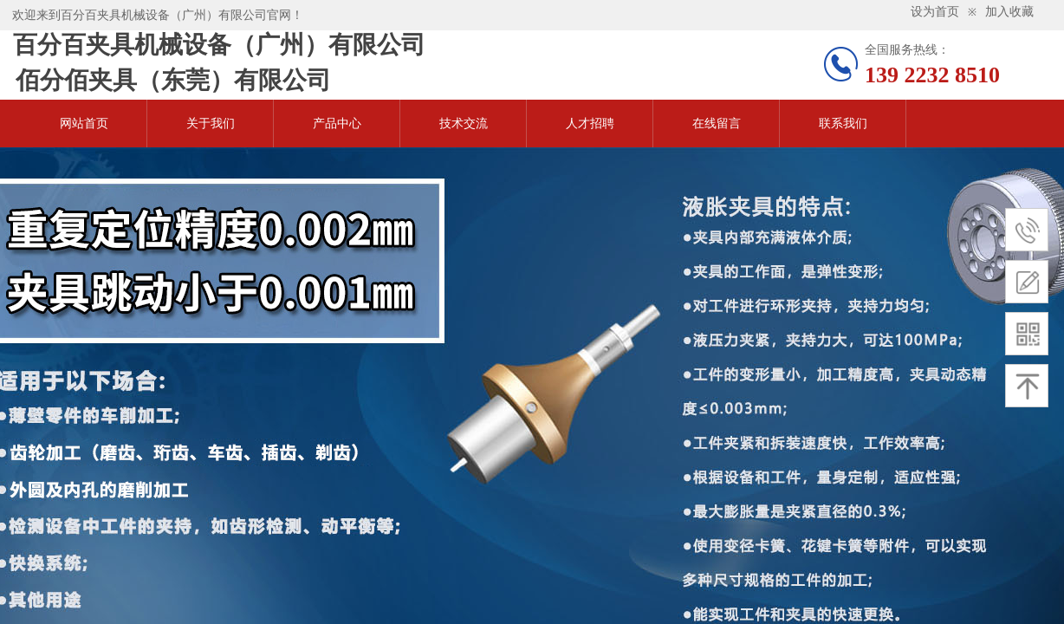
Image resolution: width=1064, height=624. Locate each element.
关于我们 (210, 123)
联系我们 (843, 123)
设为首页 (935, 11)
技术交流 (463, 123)
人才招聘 (590, 123)
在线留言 (716, 123)
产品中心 (337, 123)
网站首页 (84, 123)
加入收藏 (1009, 11)
